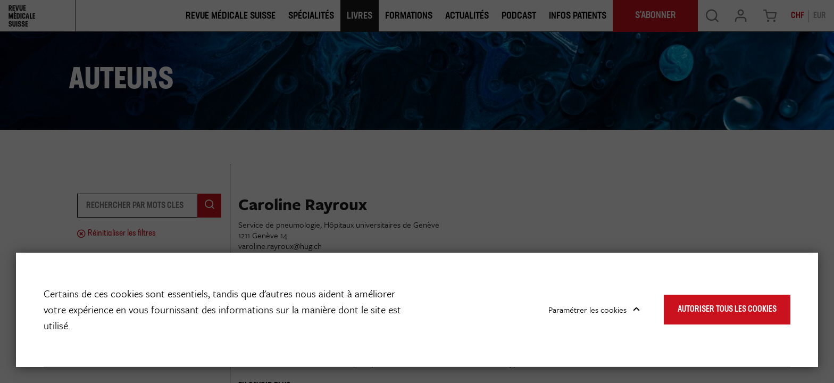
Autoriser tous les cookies (727, 309)
